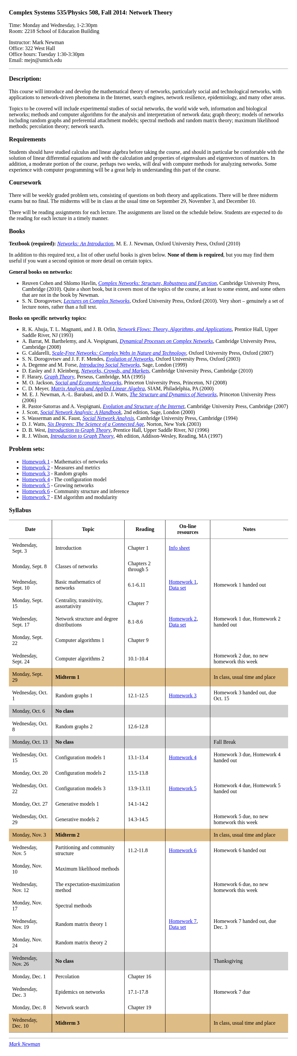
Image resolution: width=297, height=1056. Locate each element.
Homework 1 (36, 461)
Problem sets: (27, 448)
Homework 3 (36, 473)
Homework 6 (36, 491)
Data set (177, 588)
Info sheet (179, 548)
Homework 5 (36, 485)
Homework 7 (36, 497)
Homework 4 (36, 479)
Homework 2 (36, 467)
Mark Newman (24, 1044)
